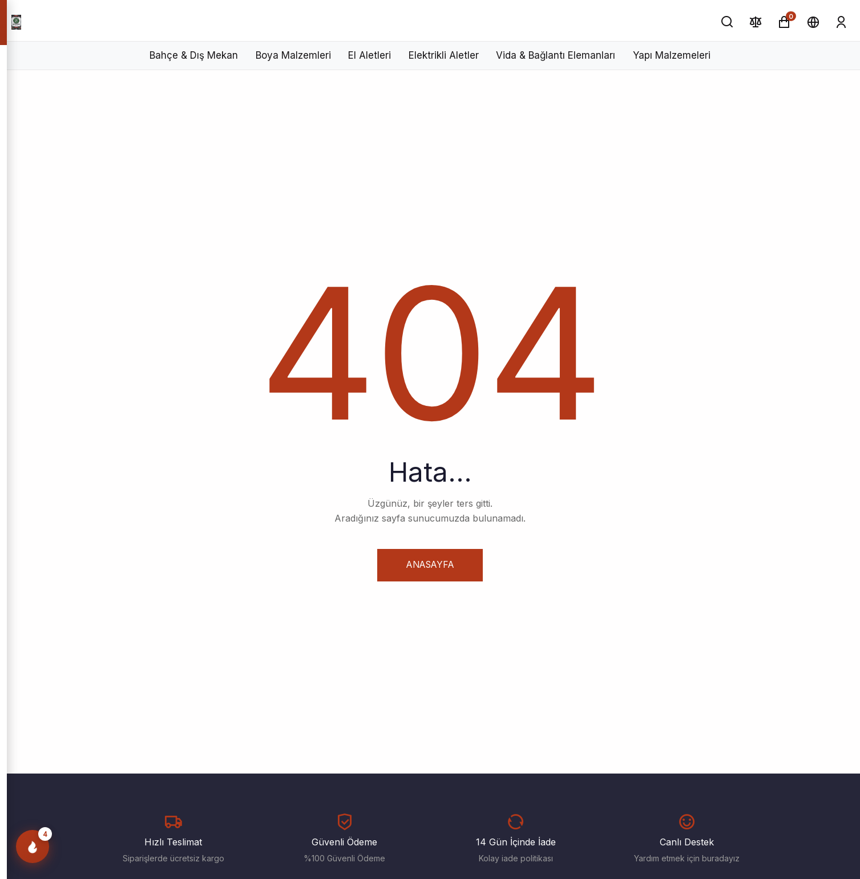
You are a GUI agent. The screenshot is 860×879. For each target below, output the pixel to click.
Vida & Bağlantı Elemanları (555, 55)
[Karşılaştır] (756, 22)
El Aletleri (369, 55)
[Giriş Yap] (841, 22)
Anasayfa (430, 564)
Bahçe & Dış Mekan (194, 55)
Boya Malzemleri (293, 55)
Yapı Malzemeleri (671, 55)
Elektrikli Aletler (444, 55)
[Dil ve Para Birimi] (813, 22)
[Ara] (727, 22)
